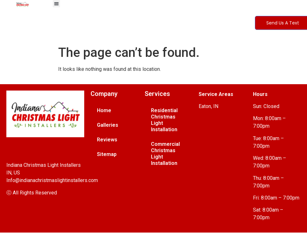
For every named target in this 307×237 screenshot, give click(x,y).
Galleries (107, 125)
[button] (56, 3)
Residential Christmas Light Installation (164, 119)
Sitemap (107, 154)
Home (104, 110)
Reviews (107, 140)
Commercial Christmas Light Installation (165, 153)
